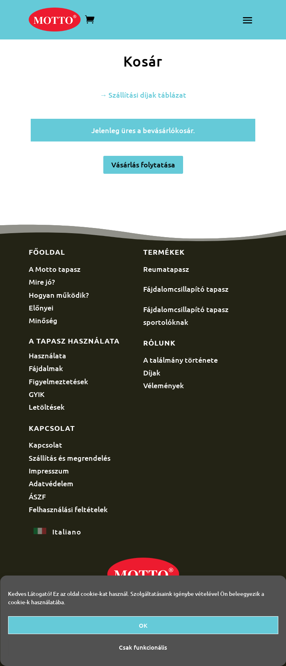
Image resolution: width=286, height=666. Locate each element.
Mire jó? (42, 281)
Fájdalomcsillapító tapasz (186, 288)
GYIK (37, 394)
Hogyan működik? (59, 294)
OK (143, 625)
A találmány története (180, 359)
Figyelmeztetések (58, 381)
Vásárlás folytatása (143, 164)
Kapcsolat (52, 427)
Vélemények (163, 385)
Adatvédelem (51, 483)
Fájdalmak (46, 368)
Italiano (66, 531)
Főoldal (47, 251)
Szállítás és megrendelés (69, 457)
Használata (47, 355)
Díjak (151, 372)
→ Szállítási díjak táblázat (143, 94)
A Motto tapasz (55, 268)
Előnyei (41, 307)
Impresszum (49, 470)
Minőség (43, 320)
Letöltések (47, 406)
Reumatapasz (166, 268)
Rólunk (159, 342)
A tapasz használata (74, 340)
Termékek (164, 251)
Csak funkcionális (143, 647)
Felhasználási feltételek (68, 509)
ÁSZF (37, 496)
